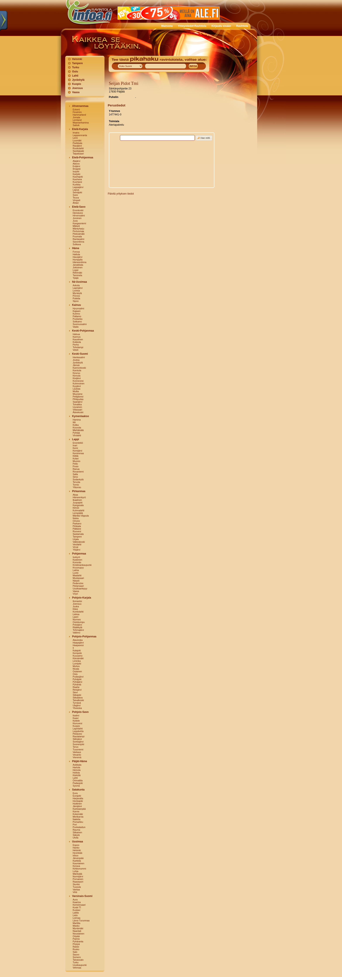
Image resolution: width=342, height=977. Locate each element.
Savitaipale (78, 151)
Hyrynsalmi (78, 308)
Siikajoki (77, 695)
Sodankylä (78, 479)
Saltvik (76, 125)
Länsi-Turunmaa (81, 920)
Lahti (75, 75)
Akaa (75, 494)
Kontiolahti (78, 611)
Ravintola (242, 25)
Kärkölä (76, 775)
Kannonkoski (79, 367)
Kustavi (76, 910)
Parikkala (77, 143)
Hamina (77, 419)
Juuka (76, 606)
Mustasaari (78, 578)
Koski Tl (77, 907)
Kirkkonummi (79, 868)
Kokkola (77, 342)
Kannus (76, 336)
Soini (75, 195)
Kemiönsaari (79, 904)
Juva (75, 220)
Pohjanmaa (79, 553)
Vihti (75, 892)
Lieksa (76, 614)
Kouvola (77, 427)
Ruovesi (77, 531)
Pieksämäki (78, 234)
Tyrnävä (77, 703)
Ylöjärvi (76, 549)
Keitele (76, 720)
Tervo (75, 747)
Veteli (75, 350)
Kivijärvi (77, 378)
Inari (75, 445)
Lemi (75, 138)
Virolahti (77, 435)
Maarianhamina (81, 122)
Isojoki (76, 171)
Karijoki (76, 174)
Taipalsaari (78, 153)
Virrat (75, 547)
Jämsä (76, 365)
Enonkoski (78, 210)
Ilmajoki (76, 169)
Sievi (75, 692)
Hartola (76, 767)
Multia (76, 391)
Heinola (76, 770)
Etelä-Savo (78, 206)
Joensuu (77, 88)
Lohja (75, 871)
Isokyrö (76, 557)
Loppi (75, 270)
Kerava (76, 866)
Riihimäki (77, 272)
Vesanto (77, 754)
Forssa (76, 251)
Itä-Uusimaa (79, 281)
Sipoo (76, 301)
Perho (76, 344)
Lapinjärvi (78, 288)
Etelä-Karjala (80, 129)
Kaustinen (78, 339)
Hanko (76, 847)
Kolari (76, 458)
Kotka (76, 425)
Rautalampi (78, 736)
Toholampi (78, 347)
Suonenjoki (78, 744)
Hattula (76, 254)
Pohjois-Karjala (81, 597)
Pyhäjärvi (77, 682)
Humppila (77, 259)
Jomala (76, 117)
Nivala (76, 668)
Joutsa (76, 360)
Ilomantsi (77, 601)
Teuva (76, 197)
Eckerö (76, 109)
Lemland (77, 120)
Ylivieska (77, 708)
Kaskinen (77, 559)
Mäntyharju (78, 228)
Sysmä (76, 785)
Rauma (76, 829)
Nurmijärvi (78, 876)
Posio (76, 466)
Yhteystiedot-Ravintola (192, 25)
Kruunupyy (78, 567)
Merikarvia (78, 816)
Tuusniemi (78, 749)
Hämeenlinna (79, 262)
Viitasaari (77, 409)
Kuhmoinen (78, 383)
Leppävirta (78, 731)
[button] (203, 138)
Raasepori (78, 881)
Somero (77, 957)
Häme (75, 248)
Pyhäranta (78, 941)
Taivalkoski (78, 700)
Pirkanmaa (78, 491)
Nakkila (76, 819)
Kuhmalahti (78, 510)
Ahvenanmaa (80, 106)
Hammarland (79, 114)
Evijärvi (76, 166)
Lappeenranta (80, 135)
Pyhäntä (77, 684)
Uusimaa (77, 841)
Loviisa (76, 290)
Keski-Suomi (80, 353)
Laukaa (76, 388)
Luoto (76, 572)
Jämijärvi (77, 806)
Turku (75, 67)
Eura (75, 793)
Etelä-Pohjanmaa (82, 157)
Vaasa (75, 92)
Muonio (76, 461)
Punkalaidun (79, 827)
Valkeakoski (79, 542)
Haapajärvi (78, 642)
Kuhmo (76, 313)
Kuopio (76, 84)
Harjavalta (78, 798)
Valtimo (76, 632)
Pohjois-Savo (80, 712)
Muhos (76, 666)
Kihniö (76, 507)
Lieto (75, 915)
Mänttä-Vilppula (81, 515)
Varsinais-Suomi (82, 896)
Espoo (76, 845)
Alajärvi (76, 161)
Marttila (76, 923)
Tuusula (77, 887)
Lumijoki (77, 663)
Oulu (75, 71)
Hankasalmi (79, 357)
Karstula (77, 370)
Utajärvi (76, 705)
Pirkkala (77, 526)
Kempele (77, 653)
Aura (75, 899)
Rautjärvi (77, 145)
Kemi (75, 448)
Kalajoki (77, 650)
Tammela (77, 275)
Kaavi (76, 718)
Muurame (77, 394)
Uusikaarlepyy (80, 588)
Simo (75, 477)
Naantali (77, 931)
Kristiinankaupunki (82, 565)
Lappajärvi (78, 187)
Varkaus (77, 752)
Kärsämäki (78, 658)
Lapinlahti (78, 728)
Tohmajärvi (78, 630)
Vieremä (77, 757)
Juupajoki (77, 502)
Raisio (76, 946)
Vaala (75, 326)
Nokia (76, 518)
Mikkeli (76, 226)
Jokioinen (77, 267)
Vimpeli (76, 200)
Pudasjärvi (78, 676)
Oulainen (77, 671)
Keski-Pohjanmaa (83, 330)
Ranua (76, 469)
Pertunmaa (78, 231)
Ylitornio (77, 487)
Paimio (76, 939)
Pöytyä (76, 944)
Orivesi (76, 521)
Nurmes (77, 619)
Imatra (76, 132)
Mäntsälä (77, 874)
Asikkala (77, 764)
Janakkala (78, 264)
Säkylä (76, 835)
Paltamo (77, 316)
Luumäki (77, 140)
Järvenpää (78, 858)
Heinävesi (78, 213)
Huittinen (77, 803)
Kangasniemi (79, 223)
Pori (75, 824)
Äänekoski (78, 412)
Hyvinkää (77, 853)
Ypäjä (75, 278)
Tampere (77, 63)
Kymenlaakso (80, 416)
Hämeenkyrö (79, 497)
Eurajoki (77, 795)
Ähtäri (76, 203)
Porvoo (76, 295)
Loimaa (76, 918)
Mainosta (167, 25)
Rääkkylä (77, 627)
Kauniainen (78, 863)
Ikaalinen (77, 500)
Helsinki (77, 59)
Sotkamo (77, 321)
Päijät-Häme (79, 761)
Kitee (75, 609)
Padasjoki (78, 783)
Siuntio (76, 884)
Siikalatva (78, 697)
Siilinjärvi (77, 739)
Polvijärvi (77, 624)
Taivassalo (78, 959)
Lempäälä (78, 513)
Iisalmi (76, 715)
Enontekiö (78, 442)
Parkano (77, 523)
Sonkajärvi (78, 741)
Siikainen (77, 832)
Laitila (76, 912)
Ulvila (75, 837)
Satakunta (78, 789)
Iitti (74, 422)
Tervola (76, 482)
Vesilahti (77, 544)
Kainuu (76, 304)
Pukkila (76, 298)
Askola (76, 285)
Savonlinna (78, 241)
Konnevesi (78, 381)
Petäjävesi (78, 396)
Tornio (76, 484)
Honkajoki (78, 801)
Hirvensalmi (79, 215)
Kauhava (77, 179)
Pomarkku (78, 822)
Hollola (76, 772)
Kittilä (75, 456)
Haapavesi (78, 645)
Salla (75, 474)
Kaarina (77, 902)
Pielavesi (77, 733)
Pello (75, 463)
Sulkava (77, 244)
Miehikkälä (78, 430)
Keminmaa (78, 453)
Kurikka (76, 184)
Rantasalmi (78, 239)
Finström (77, 112)
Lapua (76, 189)
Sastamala (78, 534)
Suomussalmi (80, 324)
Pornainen (78, 879)
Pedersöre (78, 583)
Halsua (76, 334)
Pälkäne (77, 528)
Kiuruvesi (77, 723)
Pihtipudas (78, 399)
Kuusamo (77, 655)
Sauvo (76, 954)
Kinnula (76, 375)
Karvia (76, 811)
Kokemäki (78, 814)
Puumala (77, 236)
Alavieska (78, 640)
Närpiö (76, 580)
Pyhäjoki (77, 679)
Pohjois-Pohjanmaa (84, 636)
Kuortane (77, 182)
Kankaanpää (79, 809)
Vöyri (75, 593)
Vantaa (76, 889)
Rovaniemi (78, 471)
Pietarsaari (78, 586)
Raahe (76, 687)
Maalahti (77, 575)
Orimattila (78, 780)
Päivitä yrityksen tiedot (121, 193)
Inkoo (75, 855)
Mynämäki (78, 928)
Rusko (76, 949)
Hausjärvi (77, 257)
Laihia (76, 570)
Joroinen (77, 218)
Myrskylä (77, 293)
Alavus (76, 163)
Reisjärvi (77, 689)
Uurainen (77, 407)
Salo (75, 952)
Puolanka (77, 319)
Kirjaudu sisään (221, 25)
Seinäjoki (77, 192)
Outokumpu (79, 622)
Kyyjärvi (77, 386)
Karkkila (77, 860)
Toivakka (77, 404)
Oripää (76, 936)
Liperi (75, 617)
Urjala (76, 539)
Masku (76, 925)
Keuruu (76, 373)
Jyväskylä (78, 79)
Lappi (75, 439)
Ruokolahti (78, 148)
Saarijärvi (77, 401)
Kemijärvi (77, 450)
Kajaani (76, 311)
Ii (73, 648)
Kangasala (78, 505)
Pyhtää (76, 432)
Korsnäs (77, 562)
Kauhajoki (78, 176)
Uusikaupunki (80, 965)
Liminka (77, 661)
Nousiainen (78, 933)
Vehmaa (77, 967)
